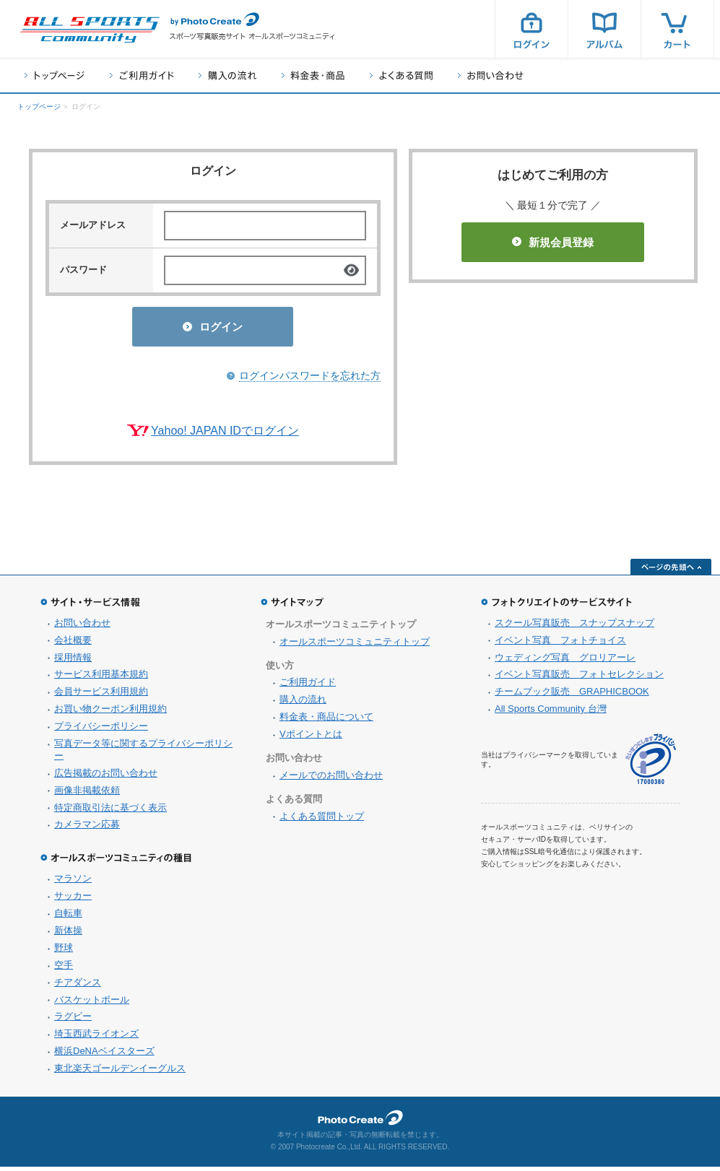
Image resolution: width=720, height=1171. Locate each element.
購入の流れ (227, 75)
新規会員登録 (553, 242)
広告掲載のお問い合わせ (105, 777)
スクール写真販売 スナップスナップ (574, 627)
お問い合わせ (490, 75)
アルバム (604, 29)
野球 (63, 951)
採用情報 (73, 661)
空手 (63, 969)
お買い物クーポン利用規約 (110, 713)
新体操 (68, 934)
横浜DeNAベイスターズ (104, 1055)
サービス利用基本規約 (101, 678)
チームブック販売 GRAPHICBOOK (572, 695)
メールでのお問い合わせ (331, 779)
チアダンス (77, 986)
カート (677, 29)
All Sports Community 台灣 (551, 713)
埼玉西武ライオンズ (96, 1037)
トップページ (54, 75)
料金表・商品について (326, 720)
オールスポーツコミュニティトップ (354, 645)
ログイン (531, 29)
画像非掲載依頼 (87, 794)
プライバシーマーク (650, 763)
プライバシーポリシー (101, 730)
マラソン (73, 882)
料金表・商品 (313, 75)
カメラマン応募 (87, 828)
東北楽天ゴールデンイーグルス (120, 1072)
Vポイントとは (310, 738)
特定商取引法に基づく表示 (110, 811)
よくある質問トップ (321, 820)
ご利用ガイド (141, 75)
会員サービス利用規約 (101, 695)
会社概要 (73, 644)
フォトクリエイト (360, 1122)
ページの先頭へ (670, 571)
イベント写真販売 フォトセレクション (579, 678)
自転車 (68, 917)
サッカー (73, 899)
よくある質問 (401, 75)
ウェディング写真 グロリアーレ (565, 661)
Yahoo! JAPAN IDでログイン (225, 435)
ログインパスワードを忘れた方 (310, 380)
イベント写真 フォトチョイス (560, 644)
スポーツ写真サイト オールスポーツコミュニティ (89, 29)
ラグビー (73, 1020)
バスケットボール (91, 1003)
